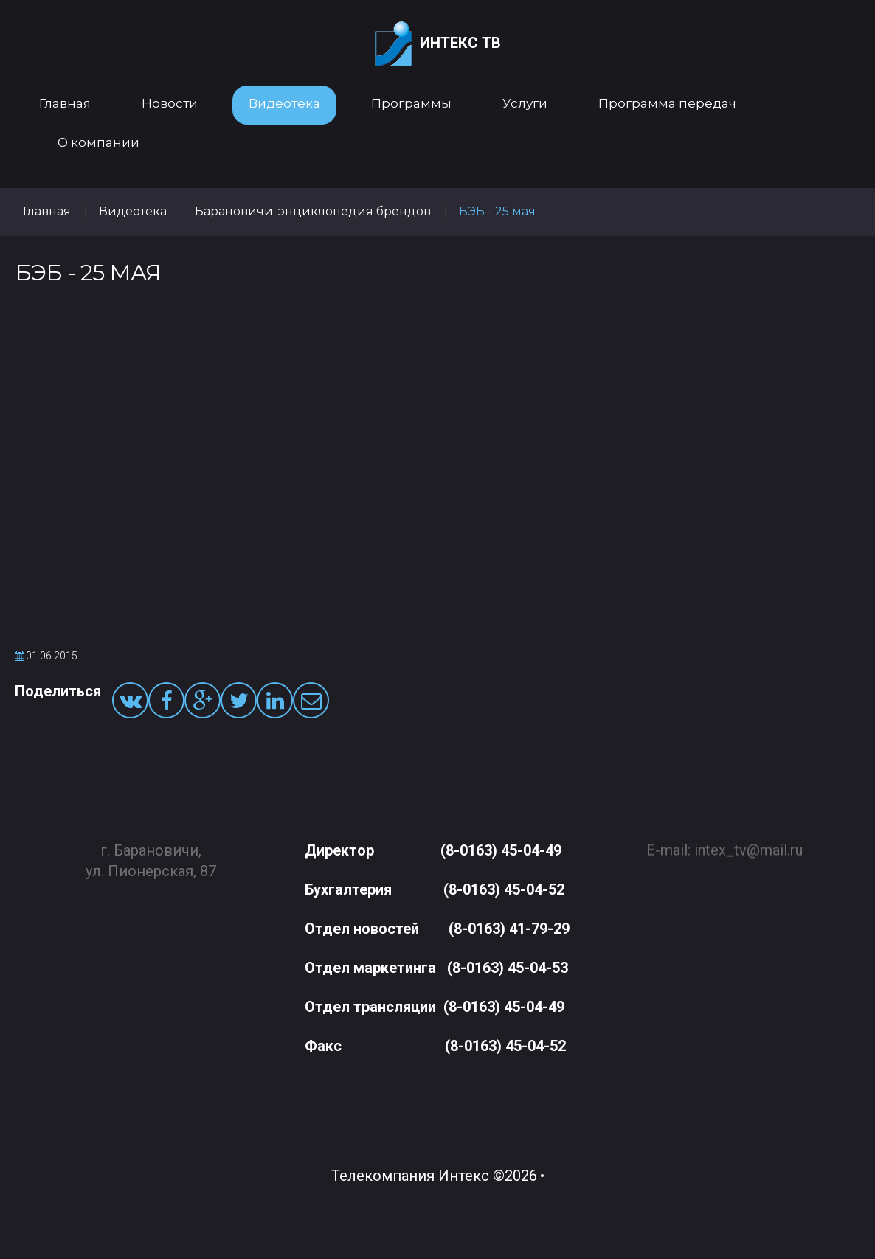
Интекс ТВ (438, 44)
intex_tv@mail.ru (748, 843)
